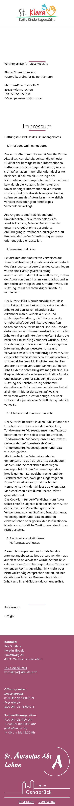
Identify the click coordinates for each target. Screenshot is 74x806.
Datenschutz (46, 802)
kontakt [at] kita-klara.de (20, 672)
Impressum (26, 802)
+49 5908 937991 (15, 668)
